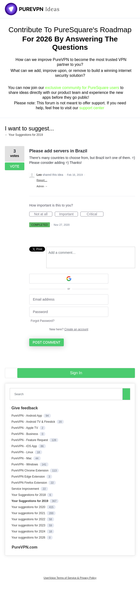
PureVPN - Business (25, 434)
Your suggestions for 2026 (28, 537)
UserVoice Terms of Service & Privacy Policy (70, 577)
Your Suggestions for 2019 (30, 501)
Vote (14, 166)
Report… (42, 180)
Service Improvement (25, 489)
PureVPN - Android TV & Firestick (33, 421)
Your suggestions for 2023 (28, 525)
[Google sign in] (68, 279)
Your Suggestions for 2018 (29, 495)
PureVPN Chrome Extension (30, 470)
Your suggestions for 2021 (28, 513)
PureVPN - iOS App (24, 446)
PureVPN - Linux (22, 452)
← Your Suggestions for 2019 (24, 135)
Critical (95, 214)
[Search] (126, 394)
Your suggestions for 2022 (28, 519)
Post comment (46, 342)
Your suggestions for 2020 (28, 507)
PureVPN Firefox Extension (29, 482)
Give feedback (24, 408)
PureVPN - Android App (27, 415)
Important (68, 214)
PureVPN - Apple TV (25, 428)
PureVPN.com (24, 547)
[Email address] (68, 299)
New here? (68, 329)
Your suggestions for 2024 (28, 531)
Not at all (43, 214)
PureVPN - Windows (25, 464)
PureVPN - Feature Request (30, 440)
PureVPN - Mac (22, 458)
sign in (76, 373)
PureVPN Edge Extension (28, 476)
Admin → (42, 186)
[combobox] (67, 394)
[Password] (68, 312)
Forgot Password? (42, 321)
